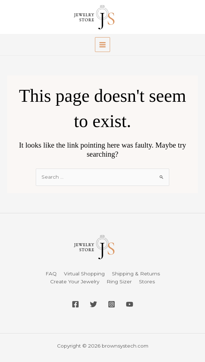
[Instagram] (111, 304)
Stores (147, 281)
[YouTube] (129, 304)
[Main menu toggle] (102, 44)
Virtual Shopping (84, 273)
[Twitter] (93, 304)
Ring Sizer (119, 281)
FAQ (51, 273)
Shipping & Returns (136, 273)
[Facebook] (75, 304)
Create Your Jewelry (74, 281)
